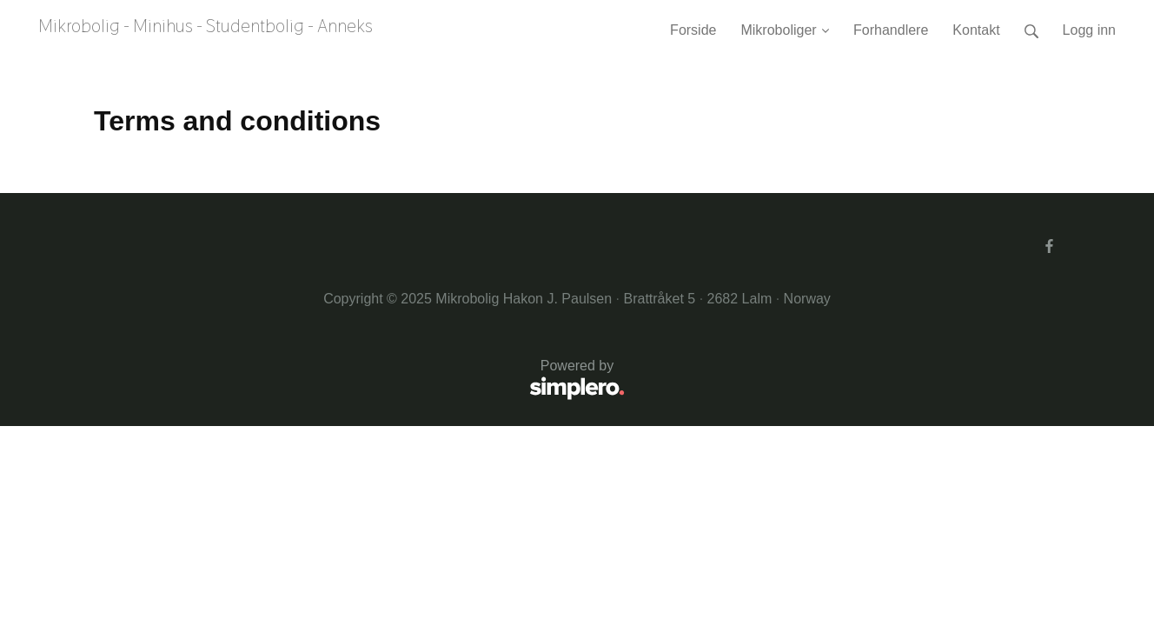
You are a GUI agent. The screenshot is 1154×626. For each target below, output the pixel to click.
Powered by (359, 380)
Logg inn (1089, 30)
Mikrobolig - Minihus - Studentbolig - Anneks (205, 25)
